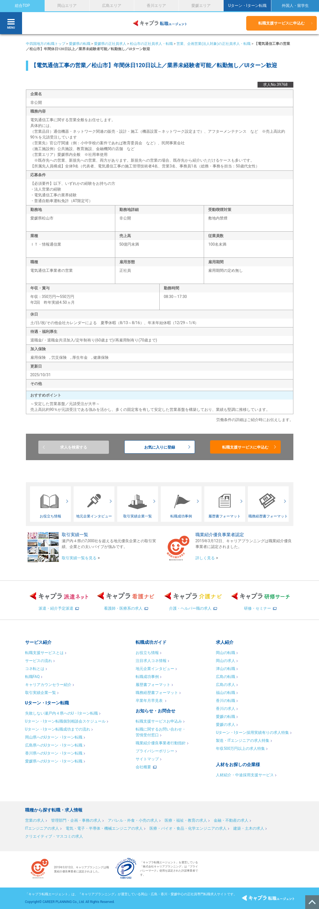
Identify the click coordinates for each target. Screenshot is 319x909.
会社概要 (143, 767)
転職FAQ (32, 676)
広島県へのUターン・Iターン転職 (54, 745)
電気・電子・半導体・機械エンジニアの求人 (104, 828)
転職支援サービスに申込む (281, 23)
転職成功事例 (147, 676)
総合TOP (22, 5)
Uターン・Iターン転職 (247, 5)
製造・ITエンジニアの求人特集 (242, 740)
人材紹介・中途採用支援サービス (245, 775)
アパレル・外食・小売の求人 (133, 820)
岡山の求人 (225, 660)
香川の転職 (225, 700)
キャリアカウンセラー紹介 (48, 684)
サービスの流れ (38, 660)
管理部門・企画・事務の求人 (76, 820)
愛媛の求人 (225, 724)
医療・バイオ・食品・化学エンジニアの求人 (188, 828)
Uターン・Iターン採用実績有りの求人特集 (252, 732)
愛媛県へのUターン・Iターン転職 (54, 761)
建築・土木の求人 (248, 828)
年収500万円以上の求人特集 (240, 748)
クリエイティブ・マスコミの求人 (54, 836)
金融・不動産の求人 (231, 820)
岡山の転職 (225, 652)
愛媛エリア (201, 5)
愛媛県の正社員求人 (110, 44)
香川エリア (156, 5)
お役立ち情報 (147, 652)
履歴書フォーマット (153, 684)
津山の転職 (225, 668)
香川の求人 (225, 708)
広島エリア (111, 5)
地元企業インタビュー (155, 668)
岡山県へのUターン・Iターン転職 (54, 737)
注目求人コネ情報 (151, 660)
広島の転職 (225, 676)
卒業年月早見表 (149, 700)
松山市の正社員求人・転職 (151, 44)
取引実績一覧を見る (79, 558)
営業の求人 (34, 820)
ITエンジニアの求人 (42, 828)
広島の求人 (225, 684)
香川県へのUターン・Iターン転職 (54, 753)
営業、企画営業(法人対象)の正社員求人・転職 (213, 44)
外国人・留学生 (295, 5)
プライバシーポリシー (155, 751)
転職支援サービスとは (44, 652)
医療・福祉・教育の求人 (186, 820)
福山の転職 (225, 692)
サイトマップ (147, 759)
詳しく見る (205, 558)
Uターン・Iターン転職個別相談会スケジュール (65, 721)
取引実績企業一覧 (40, 692)
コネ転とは (34, 668)
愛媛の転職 (225, 716)
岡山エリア (67, 5)
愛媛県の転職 (79, 44)
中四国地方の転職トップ (45, 44)
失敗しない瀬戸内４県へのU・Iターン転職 (61, 713)
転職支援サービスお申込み (159, 721)
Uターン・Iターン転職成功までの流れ (57, 729)
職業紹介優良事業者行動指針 (161, 743)
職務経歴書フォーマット (157, 692)
